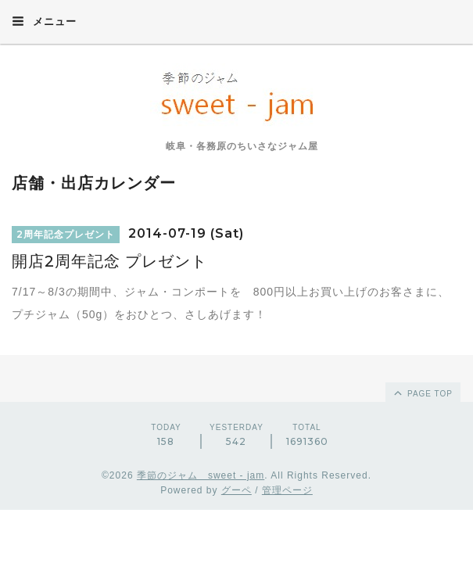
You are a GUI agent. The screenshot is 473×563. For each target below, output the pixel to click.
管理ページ (287, 490)
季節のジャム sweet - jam (200, 475)
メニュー (44, 21)
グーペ (236, 490)
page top (422, 392)
